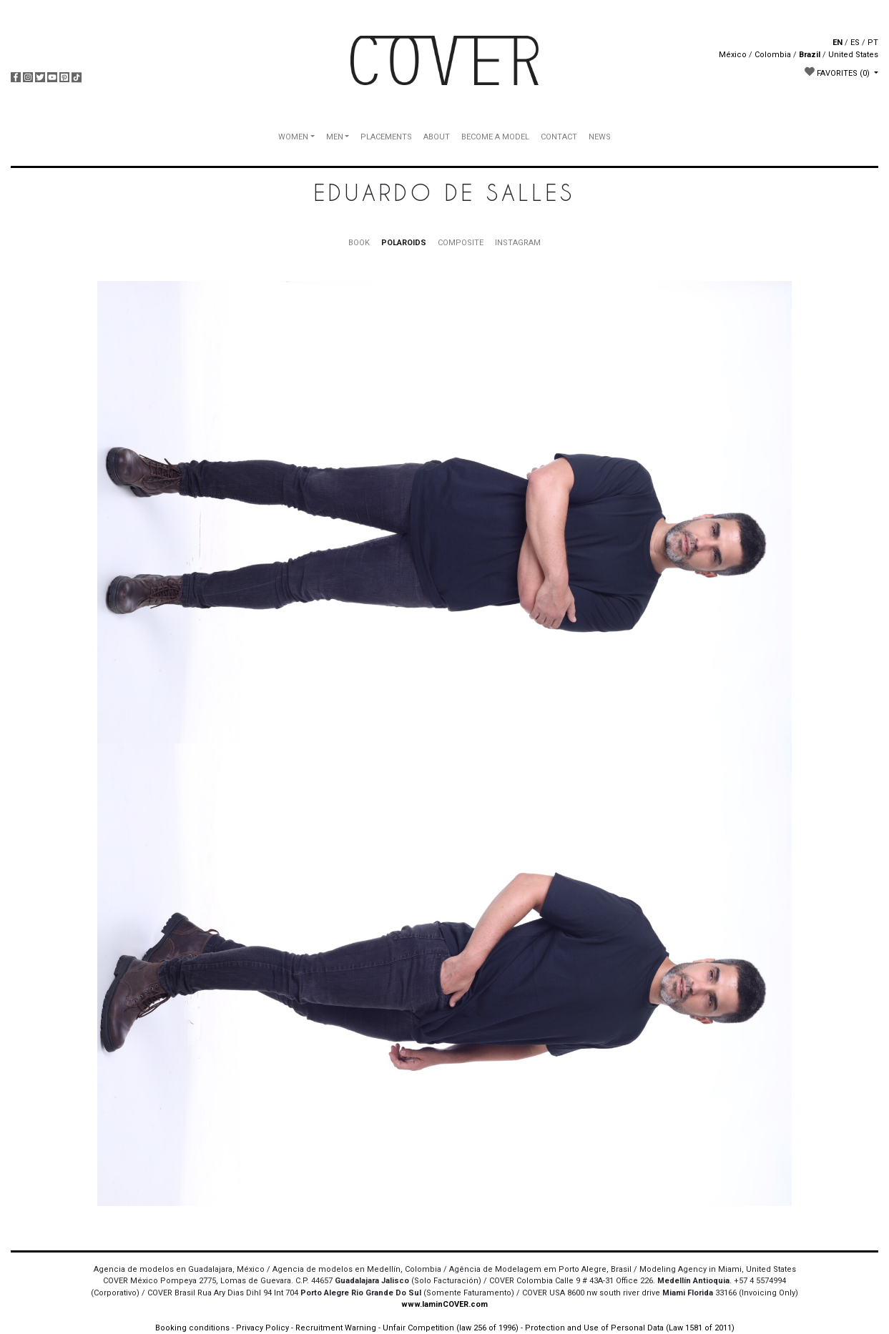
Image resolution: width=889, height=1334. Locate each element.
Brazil (809, 54)
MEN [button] (334, 137)
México (733, 54)
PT (873, 42)
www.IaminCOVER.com (444, 1304)
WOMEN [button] (293, 137)
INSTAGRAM (518, 242)
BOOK (359, 242)
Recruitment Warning (335, 1328)
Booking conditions (192, 1328)
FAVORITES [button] (838, 72)
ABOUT (436, 137)
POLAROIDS (403, 242)
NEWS (600, 137)
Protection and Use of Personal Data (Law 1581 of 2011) (630, 1328)
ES (855, 42)
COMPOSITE (460, 242)
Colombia (773, 54)
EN (837, 42)
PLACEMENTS (386, 137)
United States (853, 54)
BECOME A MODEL (495, 137)
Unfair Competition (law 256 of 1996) (451, 1328)
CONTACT (559, 137)
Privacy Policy (262, 1328)
